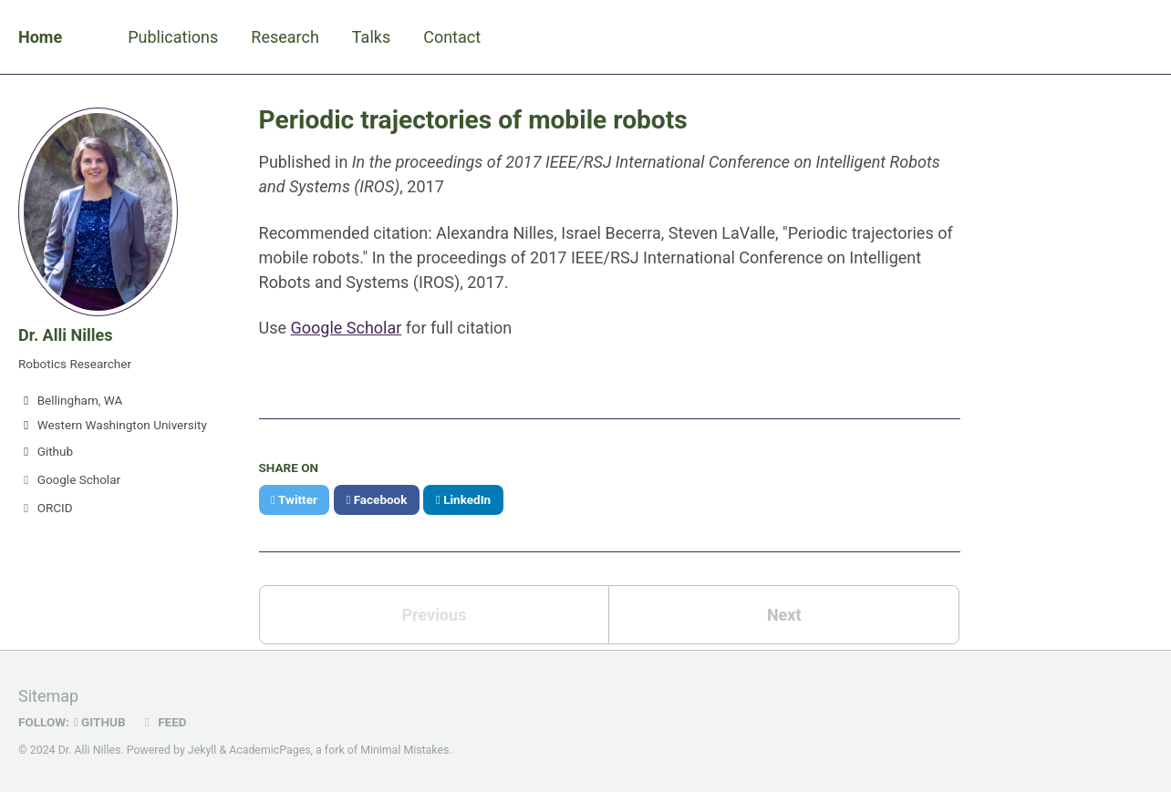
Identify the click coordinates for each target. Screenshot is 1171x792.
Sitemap (48, 695)
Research (285, 36)
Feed (163, 722)
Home (40, 36)
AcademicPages (269, 750)
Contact (452, 36)
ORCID (45, 507)
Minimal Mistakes (404, 750)
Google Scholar (69, 479)
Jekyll (202, 750)
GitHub (100, 722)
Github (45, 451)
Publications (173, 36)
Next (784, 614)
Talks (371, 36)
